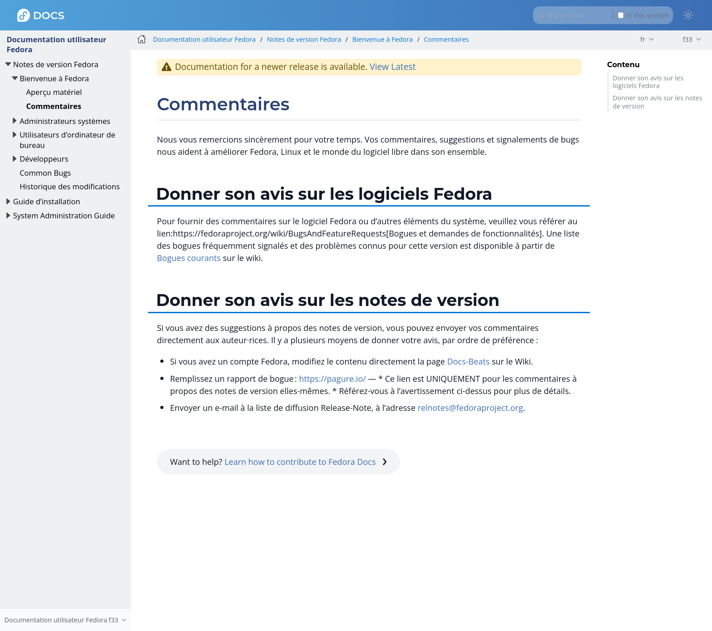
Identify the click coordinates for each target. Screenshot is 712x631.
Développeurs (44, 158)
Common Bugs (45, 173)
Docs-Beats (468, 361)
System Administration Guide (64, 215)
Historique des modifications (70, 186)
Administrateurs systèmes (65, 121)
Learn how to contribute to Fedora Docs (305, 461)
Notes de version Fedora (56, 64)
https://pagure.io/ (332, 378)
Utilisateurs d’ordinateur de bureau (67, 139)
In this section (643, 15)
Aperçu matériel (54, 92)
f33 (687, 39)
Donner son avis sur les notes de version (657, 102)
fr (642, 39)
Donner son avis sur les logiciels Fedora (648, 82)
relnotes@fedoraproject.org (470, 407)
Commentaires (53, 106)
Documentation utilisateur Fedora (56, 44)
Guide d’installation (46, 201)
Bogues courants (189, 257)
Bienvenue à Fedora (54, 78)
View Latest (392, 66)
